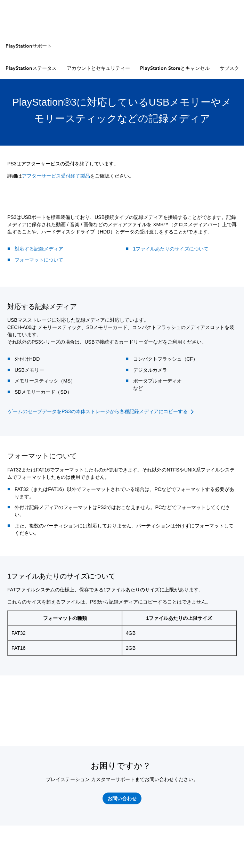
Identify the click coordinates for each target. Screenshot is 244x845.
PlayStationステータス (31, 68)
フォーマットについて (39, 260)
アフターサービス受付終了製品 (56, 176)
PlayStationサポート (29, 46)
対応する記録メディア (39, 249)
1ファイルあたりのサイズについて (171, 249)
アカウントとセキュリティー (98, 68)
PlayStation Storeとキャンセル (175, 68)
